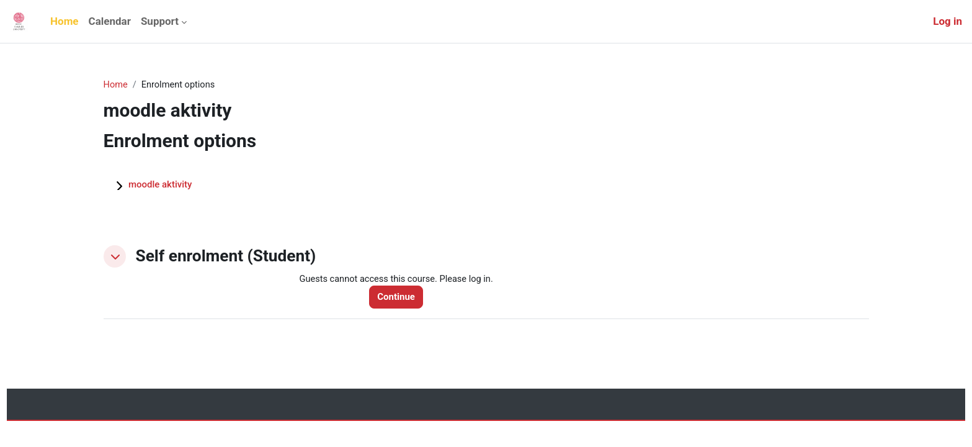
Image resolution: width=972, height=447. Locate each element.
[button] (115, 256)
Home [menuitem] (64, 21)
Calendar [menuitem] (110, 21)
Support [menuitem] (160, 21)
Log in (947, 21)
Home (116, 85)
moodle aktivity (160, 185)
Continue (399, 297)
